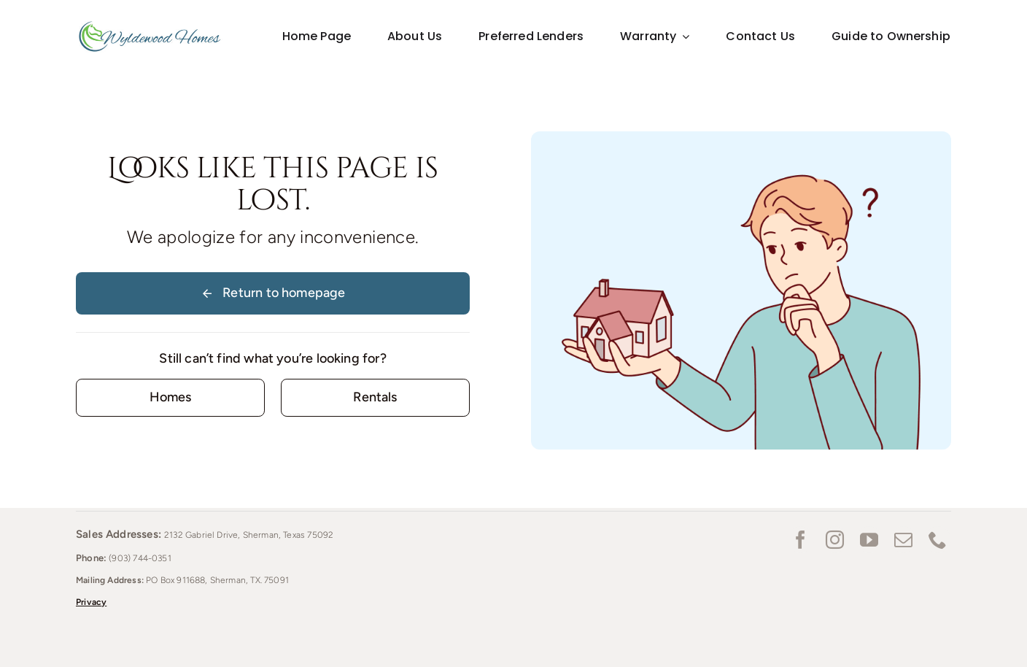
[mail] (903, 539)
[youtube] (869, 539)
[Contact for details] (170, 397)
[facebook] (800, 539)
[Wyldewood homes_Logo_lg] (149, 24)
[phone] (937, 539)
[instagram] (834, 539)
